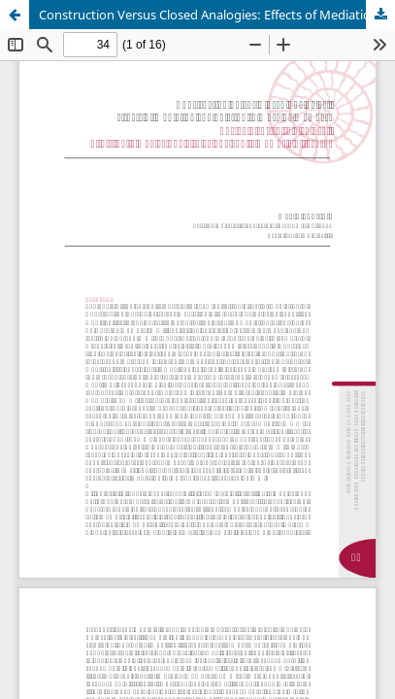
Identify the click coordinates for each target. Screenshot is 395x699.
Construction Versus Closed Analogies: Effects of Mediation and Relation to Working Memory (217, 14)
